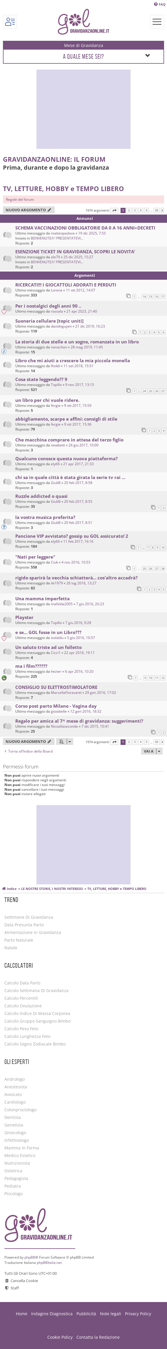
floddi (55, 365)
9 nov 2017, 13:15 (79, 384)
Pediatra (12, 1186)
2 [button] (129, 210)
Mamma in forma (21, 1148)
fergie (56, 405)
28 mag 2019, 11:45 (87, 347)
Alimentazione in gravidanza (32, 932)
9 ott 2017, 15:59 (77, 405)
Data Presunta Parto (24, 925)
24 (144, 391)
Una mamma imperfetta (42, 598)
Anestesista (15, 1087)
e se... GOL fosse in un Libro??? (48, 632)
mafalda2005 (62, 603)
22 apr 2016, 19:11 (79, 652)
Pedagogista (16, 1178)
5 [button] (146, 210)
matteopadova (63, 233)
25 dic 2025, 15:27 (78, 256)
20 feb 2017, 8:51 (78, 522)
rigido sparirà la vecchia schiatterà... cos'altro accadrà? (76, 578)
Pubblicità (86, 1313)
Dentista (12, 1117)
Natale (10, 947)
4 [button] (140, 210)
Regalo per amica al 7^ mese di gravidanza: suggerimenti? (79, 721)
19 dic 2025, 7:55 (92, 233)
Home (21, 1313)
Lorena (56, 290)
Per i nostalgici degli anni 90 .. (48, 306)
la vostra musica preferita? (45, 517)
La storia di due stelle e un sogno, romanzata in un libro (77, 342)
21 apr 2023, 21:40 (81, 311)
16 (156, 297)
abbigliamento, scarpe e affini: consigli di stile (66, 419)
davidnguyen (61, 326)
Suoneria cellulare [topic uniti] (49, 321)
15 (150, 297)
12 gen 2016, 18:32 (85, 711)
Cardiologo (15, 1102)
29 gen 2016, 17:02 (100, 692)
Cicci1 (56, 652)
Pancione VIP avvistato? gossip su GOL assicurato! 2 (71, 536)
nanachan (59, 347)
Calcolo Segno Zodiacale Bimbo (35, 1044)
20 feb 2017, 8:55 (78, 501)
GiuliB (56, 482)
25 (150, 391)
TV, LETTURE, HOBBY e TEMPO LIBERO (63, 188)
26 (156, 391)
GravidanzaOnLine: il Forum (54, 159)
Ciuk (54, 562)
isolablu (57, 637)
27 (162, 391)
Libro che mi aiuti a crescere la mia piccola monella (72, 360)
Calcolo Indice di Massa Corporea (37, 1013)
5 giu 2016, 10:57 (81, 637)
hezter (56, 671)
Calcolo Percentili (21, 998)
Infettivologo (16, 1140)
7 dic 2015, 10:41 (95, 726)
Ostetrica (13, 1170)
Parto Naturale (18, 940)
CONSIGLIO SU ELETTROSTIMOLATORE (56, 687)
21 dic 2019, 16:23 (90, 326)
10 (162, 547)
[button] (114, 210)
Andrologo (14, 1079)
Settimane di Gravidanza (28, 917)
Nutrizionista (17, 1163)
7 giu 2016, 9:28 (78, 622)
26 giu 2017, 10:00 (83, 445)
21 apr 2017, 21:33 (78, 463)
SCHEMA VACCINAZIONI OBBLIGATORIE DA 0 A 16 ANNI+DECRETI (85, 228)
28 (162, 569)
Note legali (110, 1313)
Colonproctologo (20, 1109)
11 (156, 678)
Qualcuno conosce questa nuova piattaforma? (66, 458)
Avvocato (13, 1094)
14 (144, 297)
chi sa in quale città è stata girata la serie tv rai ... (70, 477)
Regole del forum (20, 199)
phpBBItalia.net (49, 1262)
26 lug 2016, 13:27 (81, 583)
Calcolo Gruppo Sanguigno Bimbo (37, 1021)
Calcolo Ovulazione (23, 1006)
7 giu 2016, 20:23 (90, 603)
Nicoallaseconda (64, 726)
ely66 (55, 463)
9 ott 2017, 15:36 (77, 424)
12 (162, 678)
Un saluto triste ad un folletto (48, 647)
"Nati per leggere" (35, 557)
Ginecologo (15, 1132)
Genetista (13, 1125)
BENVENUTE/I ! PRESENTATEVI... (57, 238)
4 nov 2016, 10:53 (75, 562)
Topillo (56, 384)
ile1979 (57, 583)
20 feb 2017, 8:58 (78, 482)
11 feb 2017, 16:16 (78, 541)
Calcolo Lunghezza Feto (27, 1036)
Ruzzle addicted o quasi (41, 496)
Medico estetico (19, 1155)
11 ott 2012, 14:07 (80, 290)
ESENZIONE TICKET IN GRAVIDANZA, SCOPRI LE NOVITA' (75, 251)
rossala (57, 311)
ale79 (55, 256)
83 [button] (156, 210)
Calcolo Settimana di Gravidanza (36, 990)
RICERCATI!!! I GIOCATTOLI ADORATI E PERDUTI (65, 285)
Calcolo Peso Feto (21, 1028)
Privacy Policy (138, 1313)
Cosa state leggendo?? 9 (41, 379)
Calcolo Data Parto (22, 983)
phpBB (29, 1257)
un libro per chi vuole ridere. (47, 400)
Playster (24, 617)
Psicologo (13, 1193)
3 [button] (135, 210)
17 (162, 297)
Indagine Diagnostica (52, 1313)
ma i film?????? (31, 666)
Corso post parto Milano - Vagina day (56, 706)
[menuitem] (159, 4)
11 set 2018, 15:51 (78, 365)
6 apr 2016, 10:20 (79, 671)
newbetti (58, 445)
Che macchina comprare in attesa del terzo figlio (69, 440)
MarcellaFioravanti (66, 692)
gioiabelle (59, 711)
